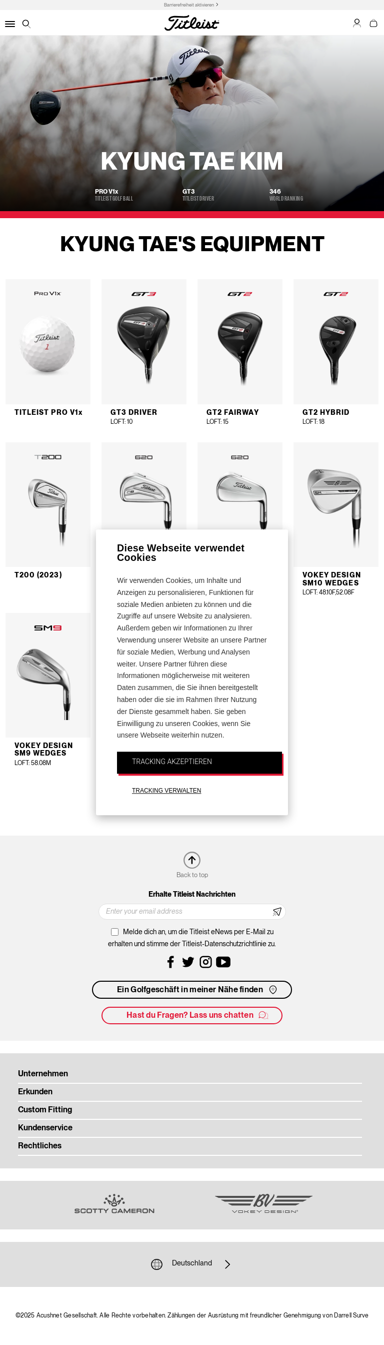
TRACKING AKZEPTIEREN (172, 762)
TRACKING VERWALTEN (166, 790)
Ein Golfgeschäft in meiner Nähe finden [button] (198, 990)
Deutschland (192, 1264)
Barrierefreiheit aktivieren (189, 5)
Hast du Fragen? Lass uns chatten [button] (198, 1015)
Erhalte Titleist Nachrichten (192, 895)
